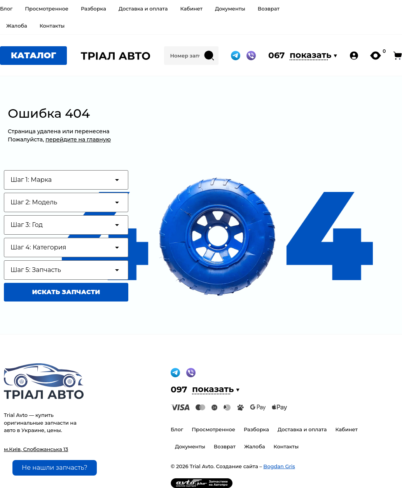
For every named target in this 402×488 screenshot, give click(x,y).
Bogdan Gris (279, 466)
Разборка (93, 8)
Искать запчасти (66, 292)
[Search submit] (209, 55)
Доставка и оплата (143, 8)
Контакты (52, 26)
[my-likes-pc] (375, 55)
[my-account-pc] (354, 55)
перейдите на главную (78, 139)
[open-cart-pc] (397, 55)
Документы (230, 8)
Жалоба (16, 26)
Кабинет (191, 8)
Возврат (269, 8)
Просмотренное (46, 8)
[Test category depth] (66, 180)
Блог (6, 8)
